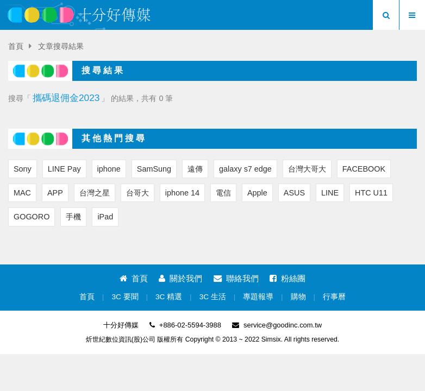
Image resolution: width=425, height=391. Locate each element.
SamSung (154, 169)
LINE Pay (64, 169)
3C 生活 (212, 297)
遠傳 (195, 169)
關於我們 (180, 278)
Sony (23, 169)
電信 (223, 192)
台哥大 (137, 192)
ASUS (294, 192)
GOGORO (31, 216)
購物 (298, 297)
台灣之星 (94, 192)
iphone (109, 169)
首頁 (15, 46)
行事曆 (334, 297)
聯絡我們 (236, 278)
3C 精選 (168, 297)
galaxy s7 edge (245, 169)
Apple (257, 192)
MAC (22, 192)
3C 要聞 (124, 297)
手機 (73, 216)
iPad (105, 216)
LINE (330, 192)
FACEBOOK (363, 169)
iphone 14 (182, 192)
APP (55, 192)
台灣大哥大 (307, 169)
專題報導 (258, 297)
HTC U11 (371, 192)
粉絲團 (287, 278)
